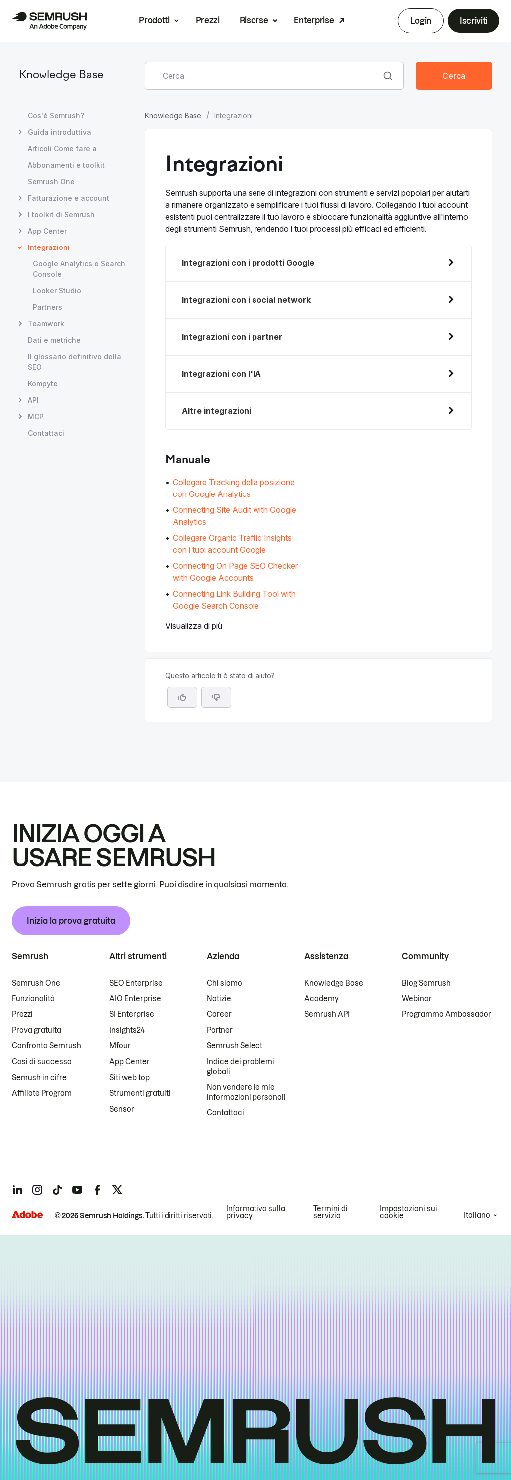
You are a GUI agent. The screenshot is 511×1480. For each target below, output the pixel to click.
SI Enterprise (131, 1014)
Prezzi (208, 20)
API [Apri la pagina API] (33, 400)
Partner (220, 1030)
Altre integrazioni (216, 411)
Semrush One (36, 983)
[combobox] (263, 76)
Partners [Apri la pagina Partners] (47, 307)
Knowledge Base (61, 75)
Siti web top (129, 1078)
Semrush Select (234, 1046)
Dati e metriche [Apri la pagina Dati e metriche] (54, 340)
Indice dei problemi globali (240, 1067)
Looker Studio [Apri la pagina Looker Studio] (57, 290)
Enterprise (314, 20)
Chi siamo (224, 983)
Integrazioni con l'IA (221, 374)
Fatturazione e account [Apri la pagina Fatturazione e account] (68, 198)
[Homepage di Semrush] (49, 21)
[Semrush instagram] (37, 1190)
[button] (216, 697)
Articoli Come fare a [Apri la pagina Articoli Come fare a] (62, 148)
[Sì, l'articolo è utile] (182, 697)
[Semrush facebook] (97, 1190)
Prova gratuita (36, 1030)
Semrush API (327, 1014)
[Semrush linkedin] (17, 1190)
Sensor (121, 1109)
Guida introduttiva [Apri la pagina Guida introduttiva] (59, 132)
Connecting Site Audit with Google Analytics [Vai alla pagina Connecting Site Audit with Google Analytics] (234, 516)
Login (420, 20)
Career (219, 1014)
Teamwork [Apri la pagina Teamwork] (46, 323)
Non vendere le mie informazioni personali (246, 1092)
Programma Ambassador (446, 1014)
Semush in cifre (39, 1078)
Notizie (219, 999)
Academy (321, 999)
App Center (129, 1062)
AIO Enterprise (135, 999)
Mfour (120, 1046)
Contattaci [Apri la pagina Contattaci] (46, 433)
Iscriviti (473, 20)
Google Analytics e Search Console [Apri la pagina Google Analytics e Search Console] (79, 268)
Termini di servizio (330, 1212)
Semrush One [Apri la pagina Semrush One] (51, 181)
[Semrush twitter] (117, 1190)
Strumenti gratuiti (140, 1093)
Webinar (417, 999)
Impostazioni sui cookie (408, 1212)
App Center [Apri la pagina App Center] (47, 231)
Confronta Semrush (46, 1046)
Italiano (477, 1215)
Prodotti (154, 20)
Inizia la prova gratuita (71, 920)
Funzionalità (33, 999)
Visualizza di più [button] (193, 626)
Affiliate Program (42, 1093)
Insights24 (127, 1030)
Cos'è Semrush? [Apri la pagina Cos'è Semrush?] (56, 115)
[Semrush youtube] (77, 1190)
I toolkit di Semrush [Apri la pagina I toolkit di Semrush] (61, 214)
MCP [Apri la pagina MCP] (36, 416)
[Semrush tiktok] (57, 1190)
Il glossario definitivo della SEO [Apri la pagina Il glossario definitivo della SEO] (74, 361)
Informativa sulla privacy (255, 1212)
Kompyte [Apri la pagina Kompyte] (43, 383)
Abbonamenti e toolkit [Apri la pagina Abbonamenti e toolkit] (66, 165)
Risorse (254, 20)
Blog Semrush (426, 983)
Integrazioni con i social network (246, 300)
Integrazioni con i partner (232, 337)
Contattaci (225, 1113)
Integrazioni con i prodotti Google (248, 263)
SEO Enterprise (136, 983)
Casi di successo (42, 1062)
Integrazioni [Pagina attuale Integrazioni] (49, 247)
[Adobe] (27, 1214)
